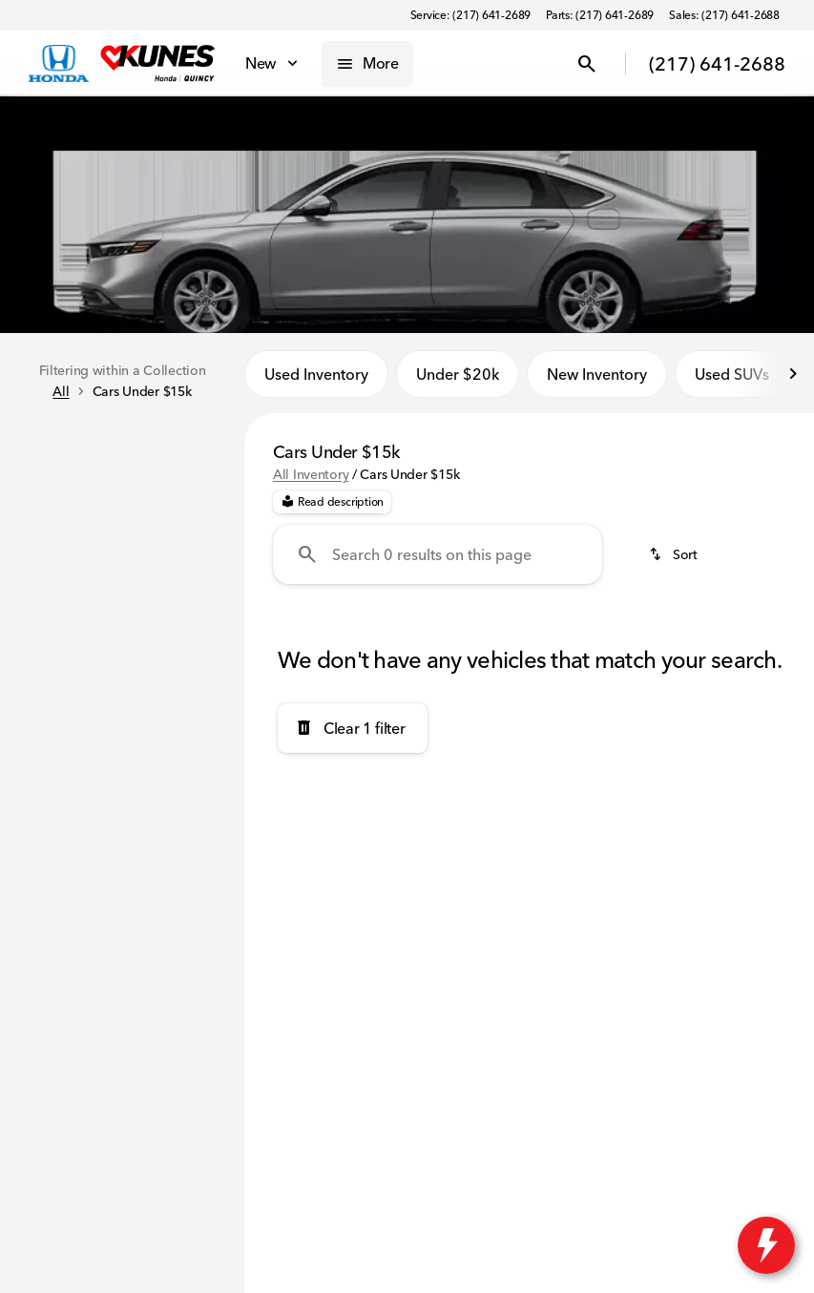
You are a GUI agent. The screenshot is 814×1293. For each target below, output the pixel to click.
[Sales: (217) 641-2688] (724, 15)
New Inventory (597, 380)
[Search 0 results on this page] (437, 562)
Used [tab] (176, 445)
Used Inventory (316, 380)
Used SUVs (732, 380)
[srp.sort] (675, 562)
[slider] (39, 660)
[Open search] (587, 64)
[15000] (178, 759)
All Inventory (310, 481)
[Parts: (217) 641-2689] (599, 15)
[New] (43, 539)
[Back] (183, 501)
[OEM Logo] (59, 64)
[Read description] (332, 509)
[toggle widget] (766, 1245)
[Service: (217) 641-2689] (470, 15)
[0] (61, 759)
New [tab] (67, 445)
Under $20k (457, 380)
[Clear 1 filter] (353, 735)
